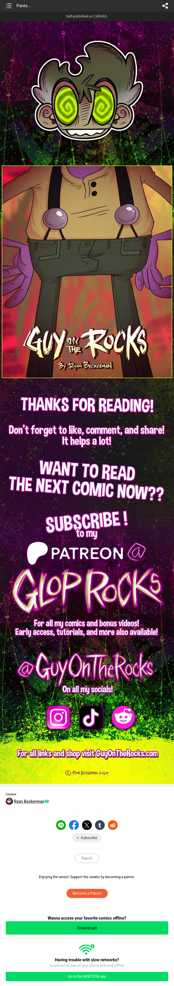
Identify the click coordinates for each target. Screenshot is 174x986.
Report (87, 858)
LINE (61, 825)
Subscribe (89, 838)
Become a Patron (87, 893)
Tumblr (100, 825)
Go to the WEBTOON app (87, 976)
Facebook (74, 825)
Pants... (23, 5)
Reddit (113, 825)
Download (87, 928)
